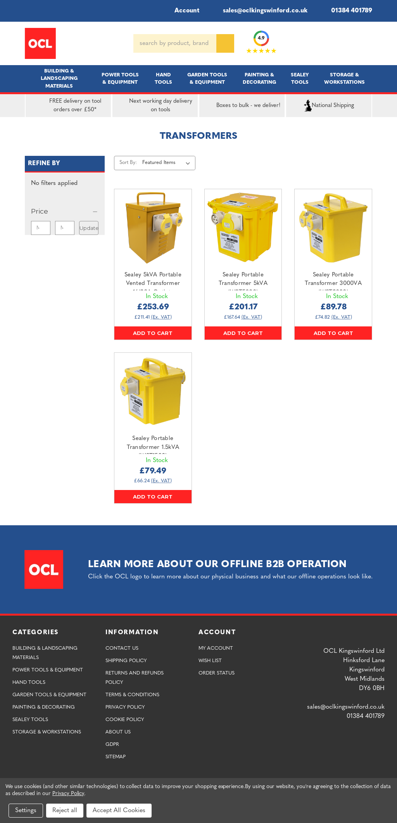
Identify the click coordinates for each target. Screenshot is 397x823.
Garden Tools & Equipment (207, 78)
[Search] (225, 43)
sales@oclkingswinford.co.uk (259, 11)
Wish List (210, 660)
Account (182, 11)
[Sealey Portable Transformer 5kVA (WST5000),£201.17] (243, 227)
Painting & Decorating (259, 78)
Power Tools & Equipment (120, 78)
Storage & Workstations (344, 78)
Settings (25, 810)
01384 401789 (346, 11)
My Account (215, 648)
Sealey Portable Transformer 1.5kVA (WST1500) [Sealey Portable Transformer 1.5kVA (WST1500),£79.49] (153, 447)
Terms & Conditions (132, 694)
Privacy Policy (125, 707)
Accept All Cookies (119, 810)
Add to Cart (153, 333)
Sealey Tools (300, 78)
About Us (118, 732)
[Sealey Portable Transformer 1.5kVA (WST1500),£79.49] (153, 391)
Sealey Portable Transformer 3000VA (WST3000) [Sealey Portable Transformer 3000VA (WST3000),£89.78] (333, 283)
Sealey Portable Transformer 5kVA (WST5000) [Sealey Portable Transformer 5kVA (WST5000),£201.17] (243, 283)
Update (88, 228)
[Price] (64, 211)
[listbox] (168, 162)
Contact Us (121, 648)
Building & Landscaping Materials (59, 78)
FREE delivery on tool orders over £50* (65, 106)
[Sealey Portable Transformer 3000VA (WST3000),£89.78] (333, 227)
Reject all (64, 810)
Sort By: (128, 162)
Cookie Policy (124, 719)
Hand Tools (163, 78)
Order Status (216, 673)
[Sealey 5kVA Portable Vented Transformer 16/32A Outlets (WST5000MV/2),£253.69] (153, 227)
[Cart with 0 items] (369, 43)
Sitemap (115, 756)
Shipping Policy (126, 660)
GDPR (112, 744)
